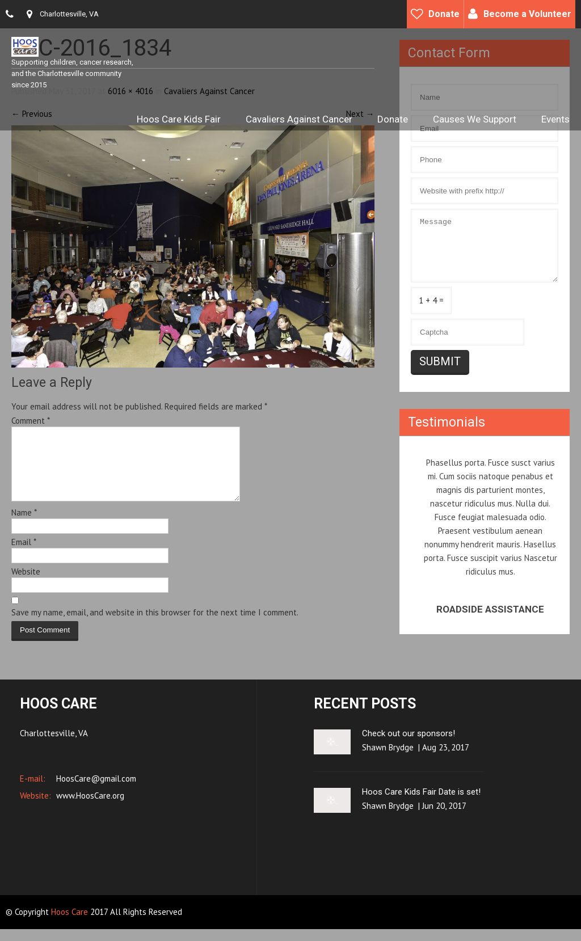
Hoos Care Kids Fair (179, 119)
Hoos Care (70, 923)
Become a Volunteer (527, 14)
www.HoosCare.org (89, 807)
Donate (444, 14)
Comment (30, 420)
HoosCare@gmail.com (95, 790)
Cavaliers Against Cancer (299, 119)
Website (25, 585)
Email (23, 555)
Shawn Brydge (388, 759)
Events (555, 119)
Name (24, 526)
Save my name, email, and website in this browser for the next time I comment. (154, 626)
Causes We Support (474, 119)
